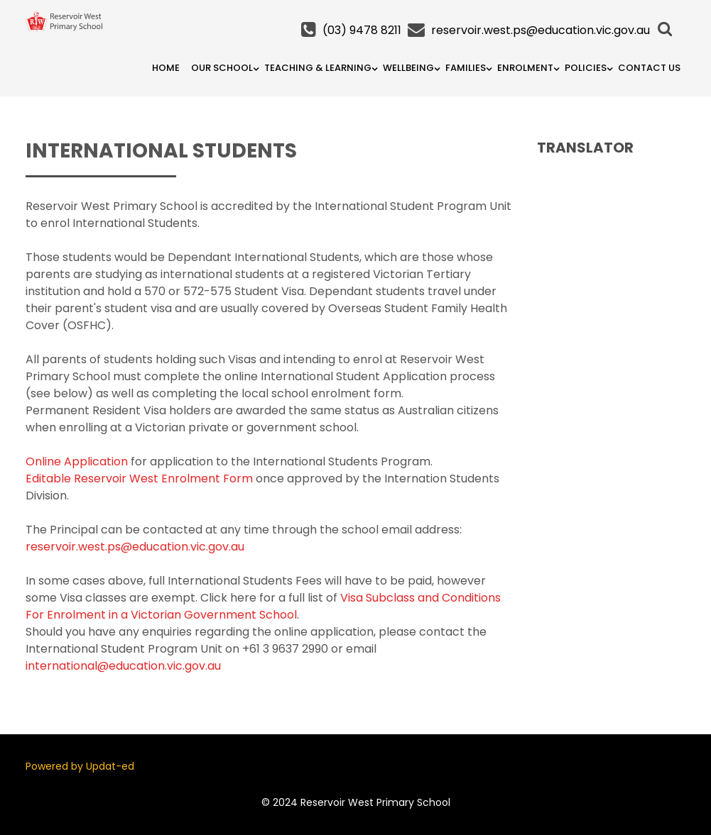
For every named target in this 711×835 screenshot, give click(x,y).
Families (465, 67)
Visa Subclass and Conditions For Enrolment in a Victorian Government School (263, 606)
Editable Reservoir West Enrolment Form (139, 478)
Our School (222, 67)
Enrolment (525, 67)
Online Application (77, 461)
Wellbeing (408, 67)
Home (166, 67)
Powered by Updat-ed (80, 766)
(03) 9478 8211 (361, 30)
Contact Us (649, 67)
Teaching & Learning (317, 67)
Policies (586, 67)
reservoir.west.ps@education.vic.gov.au (540, 30)
